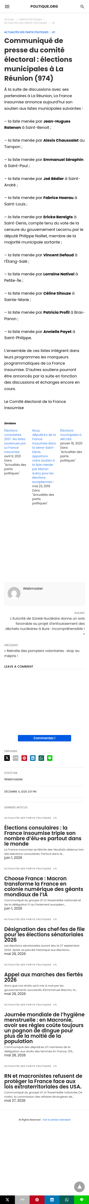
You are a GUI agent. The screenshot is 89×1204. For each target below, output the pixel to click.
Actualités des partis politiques (25, 23)
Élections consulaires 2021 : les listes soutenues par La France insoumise (15, 441)
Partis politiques (30, 19)
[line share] (49, 758)
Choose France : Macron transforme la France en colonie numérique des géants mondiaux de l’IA (43, 886)
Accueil (9, 19)
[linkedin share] (33, 758)
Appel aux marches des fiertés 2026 (43, 977)
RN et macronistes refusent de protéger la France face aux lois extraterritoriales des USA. (43, 1081)
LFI (53, 23)
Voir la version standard (56, 1119)
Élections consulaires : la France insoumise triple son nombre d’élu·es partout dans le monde (42, 835)
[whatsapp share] (41, 758)
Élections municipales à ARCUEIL (70, 434)
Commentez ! (45, 738)
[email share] (15, 758)
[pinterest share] (24, 758)
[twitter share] (7, 758)
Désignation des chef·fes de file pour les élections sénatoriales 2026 (44, 934)
